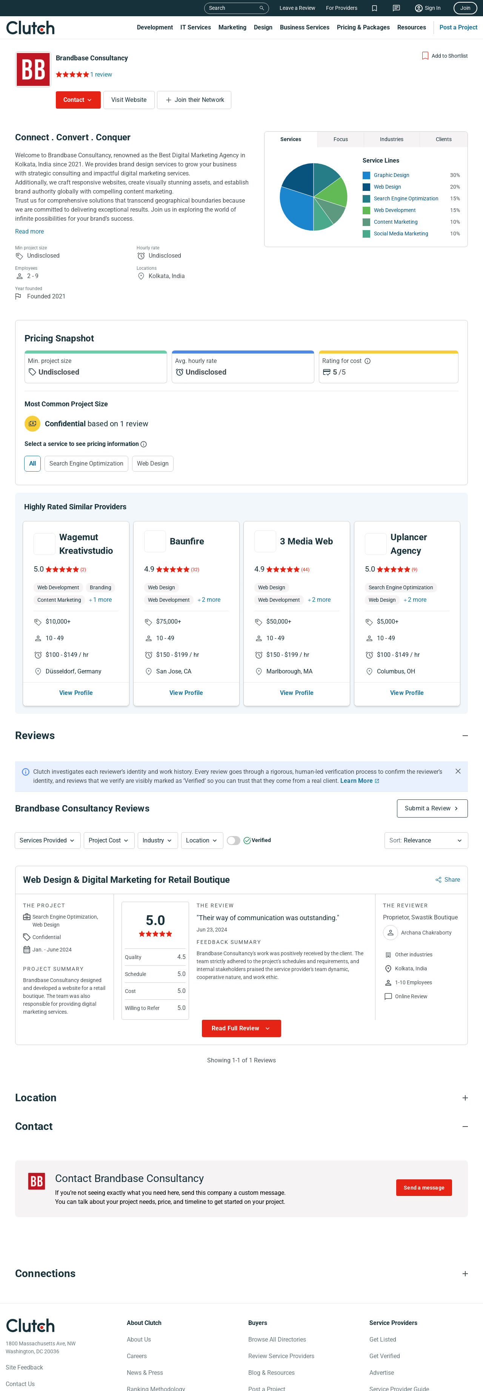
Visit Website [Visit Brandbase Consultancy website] (129, 99)
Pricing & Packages (363, 27)
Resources (411, 27)
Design (263, 27)
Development (155, 27)
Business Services (304, 27)
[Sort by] (426, 821)
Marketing (232, 27)
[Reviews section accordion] (241, 716)
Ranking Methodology (156, 1370)
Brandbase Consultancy (92, 58)
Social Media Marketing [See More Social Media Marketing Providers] (401, 234)
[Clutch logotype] (30, 1306)
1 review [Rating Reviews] (101, 74)
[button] (47, 821)
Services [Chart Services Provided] (290, 139)
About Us (139, 1320)
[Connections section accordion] (241, 1254)
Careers (137, 1336)
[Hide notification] (458, 752)
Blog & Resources (271, 1353)
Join (465, 8)
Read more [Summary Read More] (29, 231)
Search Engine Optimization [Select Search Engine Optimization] (86, 463)
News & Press (145, 1353)
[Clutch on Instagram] (44, 1382)
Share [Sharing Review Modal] (452, 860)
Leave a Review (297, 8)
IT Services (195, 27)
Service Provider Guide (399, 1370)
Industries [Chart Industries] (391, 139)
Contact (73, 99)
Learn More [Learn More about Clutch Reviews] (356, 761)
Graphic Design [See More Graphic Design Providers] (391, 175)
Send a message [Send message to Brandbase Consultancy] (424, 1168)
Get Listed (382, 1320)
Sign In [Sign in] (433, 8)
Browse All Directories (277, 1320)
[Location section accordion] (241, 1078)
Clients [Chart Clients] (444, 139)
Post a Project (458, 27)
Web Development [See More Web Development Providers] (395, 210)
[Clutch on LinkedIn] (77, 1382)
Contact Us (20, 1364)
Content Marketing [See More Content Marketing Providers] (396, 222)
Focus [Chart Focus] (341, 139)
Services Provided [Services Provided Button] (43, 821)
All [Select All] (32, 463)
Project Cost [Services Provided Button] (105, 821)
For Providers (341, 8)
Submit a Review (428, 789)
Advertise (381, 1353)
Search (217, 8)
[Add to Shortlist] (444, 55)
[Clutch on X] (27, 1382)
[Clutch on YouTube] (60, 1382)
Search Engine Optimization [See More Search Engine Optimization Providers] (406, 198)
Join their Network (200, 99)
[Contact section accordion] (241, 1107)
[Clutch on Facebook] (11, 1382)
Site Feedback (24, 1348)
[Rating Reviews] (72, 74)
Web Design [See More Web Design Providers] (387, 187)
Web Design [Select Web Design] (153, 463)
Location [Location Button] (197, 821)
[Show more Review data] (241, 1009)
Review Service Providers (281, 1336)
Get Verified (384, 1336)
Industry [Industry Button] (153, 821)
